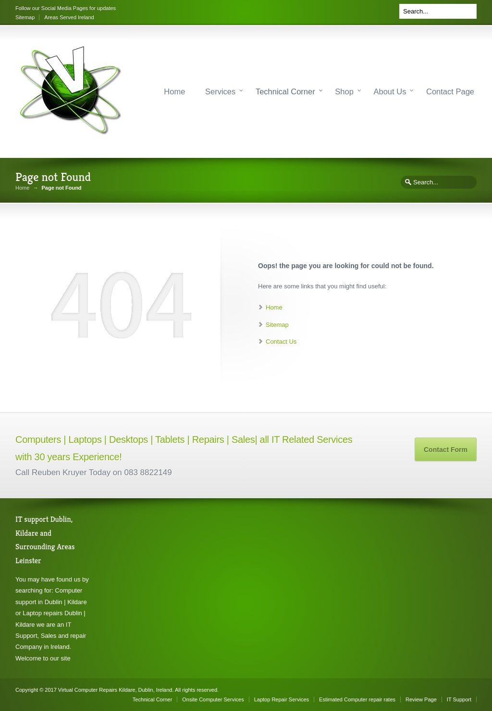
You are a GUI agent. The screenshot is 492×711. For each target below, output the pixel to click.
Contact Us (281, 341)
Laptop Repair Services (281, 699)
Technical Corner (285, 91)
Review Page (421, 699)
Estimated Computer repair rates (357, 699)
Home (174, 91)
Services (220, 91)
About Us (390, 91)
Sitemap (25, 17)
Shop (344, 91)
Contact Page (450, 91)
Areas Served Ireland (69, 17)
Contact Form (445, 449)
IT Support (459, 699)
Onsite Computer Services (213, 699)
